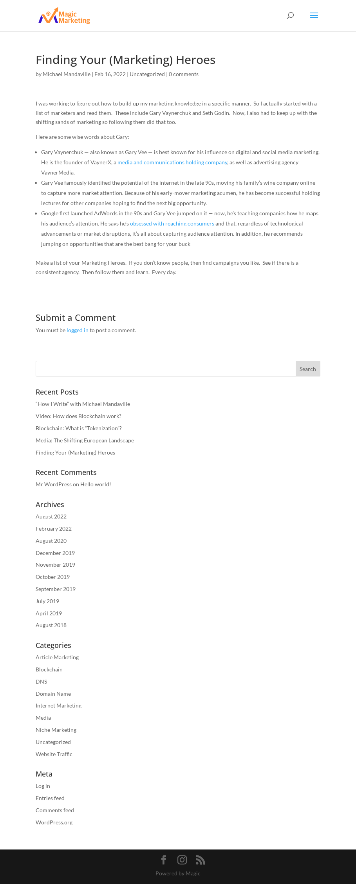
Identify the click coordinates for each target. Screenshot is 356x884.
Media (43, 717)
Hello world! (95, 484)
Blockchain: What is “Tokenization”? (79, 428)
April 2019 (49, 613)
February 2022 (54, 528)
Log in (43, 785)
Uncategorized (147, 74)
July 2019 (47, 601)
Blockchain (49, 669)
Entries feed (50, 798)
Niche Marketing (56, 729)
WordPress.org (54, 822)
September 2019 (56, 589)
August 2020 (51, 540)
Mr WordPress (54, 484)
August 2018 (51, 625)
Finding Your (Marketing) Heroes (75, 452)
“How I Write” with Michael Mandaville (83, 403)
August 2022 (51, 516)
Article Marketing (57, 657)
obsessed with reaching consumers (172, 223)
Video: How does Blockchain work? (78, 416)
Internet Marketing (58, 705)
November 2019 (55, 564)
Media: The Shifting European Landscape (85, 440)
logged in (78, 330)
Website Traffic (54, 754)
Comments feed (55, 810)
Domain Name (53, 693)
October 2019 (53, 576)
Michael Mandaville (66, 74)
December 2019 (55, 552)
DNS (41, 681)
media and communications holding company (172, 162)
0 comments (184, 74)
